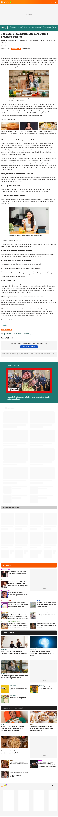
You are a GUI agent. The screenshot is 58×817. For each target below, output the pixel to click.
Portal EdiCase (17, 333)
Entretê (40, 760)
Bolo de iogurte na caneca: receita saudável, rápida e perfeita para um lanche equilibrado (41, 728)
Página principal (8, 2)
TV (37, 621)
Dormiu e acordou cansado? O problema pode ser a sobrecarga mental (18, 688)
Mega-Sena (39, 600)
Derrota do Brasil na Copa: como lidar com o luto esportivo (46, 687)
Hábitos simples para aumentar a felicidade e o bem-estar (18, 698)
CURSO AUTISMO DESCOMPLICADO (39, 2)
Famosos (10, 611)
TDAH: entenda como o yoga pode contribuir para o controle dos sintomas (14, 652)
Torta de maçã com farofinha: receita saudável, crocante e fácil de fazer (13, 752)
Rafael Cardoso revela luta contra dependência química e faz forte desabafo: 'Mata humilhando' (12, 728)
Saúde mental (9, 333)
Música (9, 569)
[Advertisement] (41, 699)
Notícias (10, 600)
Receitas (31, 724)
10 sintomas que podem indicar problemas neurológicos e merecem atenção (42, 653)
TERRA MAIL (27, 2)
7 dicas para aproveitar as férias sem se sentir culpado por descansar (14, 677)
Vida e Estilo (26, 333)
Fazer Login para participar (29, 346)
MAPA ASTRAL (20, 2)
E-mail (51, 2)
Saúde (2, 724)
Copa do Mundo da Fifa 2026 (14, 579)
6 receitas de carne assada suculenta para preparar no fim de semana (19, 763)
